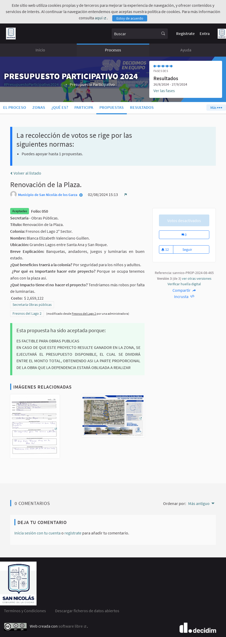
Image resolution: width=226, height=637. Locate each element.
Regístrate (185, 33)
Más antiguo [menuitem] (199, 503)
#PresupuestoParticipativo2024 (33, 84)
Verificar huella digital (184, 284)
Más (216, 107)
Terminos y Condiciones (25, 610)
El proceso (14, 107)
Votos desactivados (184, 220)
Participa (83, 107)
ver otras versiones (196, 278)
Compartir (184, 290)
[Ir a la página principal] (11, 33)
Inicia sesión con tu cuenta (37, 532)
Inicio (40, 49)
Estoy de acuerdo (129, 18)
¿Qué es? (59, 107)
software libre (72, 626)
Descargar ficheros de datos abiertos (87, 610)
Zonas (38, 107)
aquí (101, 17)
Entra (205, 33)
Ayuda (185, 49)
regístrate (72, 532)
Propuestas (111, 107)
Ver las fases (164, 90)
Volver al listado (25, 173)
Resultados (142, 107)
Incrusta (184, 296)
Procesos (113, 49)
